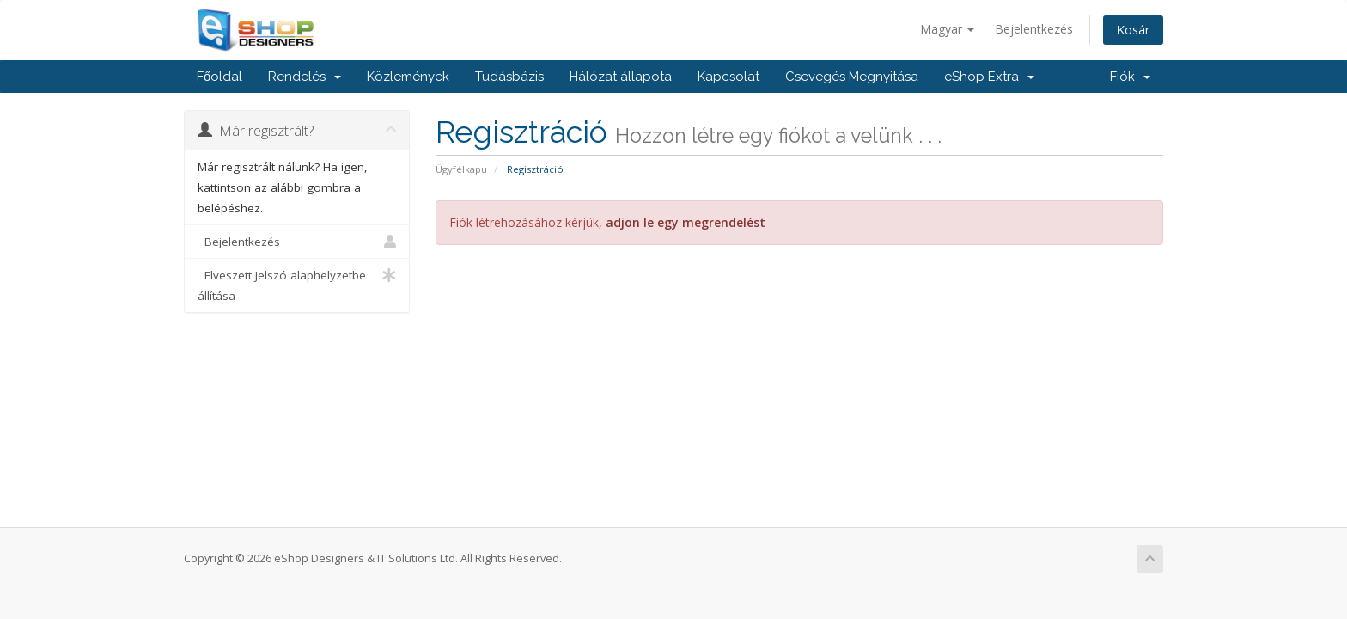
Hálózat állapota (621, 76)
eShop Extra (989, 76)
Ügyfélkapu (461, 168)
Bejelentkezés (1034, 29)
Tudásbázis (509, 76)
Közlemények (408, 76)
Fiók (1130, 76)
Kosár (1133, 29)
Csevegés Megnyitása (851, 76)
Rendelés (304, 76)
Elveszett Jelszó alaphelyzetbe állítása (297, 284)
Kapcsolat (728, 76)
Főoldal (219, 76)
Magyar (947, 29)
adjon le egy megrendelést (685, 222)
